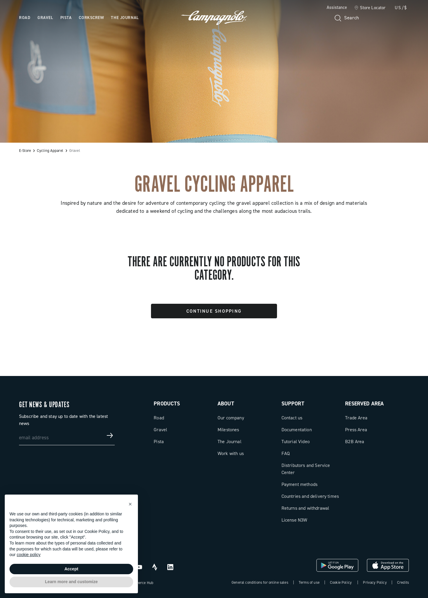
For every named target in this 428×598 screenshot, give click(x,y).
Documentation (296, 430)
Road (159, 418)
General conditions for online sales (260, 582)
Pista (159, 441)
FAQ (285, 453)
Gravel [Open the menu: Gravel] (45, 18)
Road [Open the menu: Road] (24, 18)
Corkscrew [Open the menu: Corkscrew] (91, 18)
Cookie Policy (341, 582)
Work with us (231, 453)
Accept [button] (71, 568)
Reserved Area (364, 403)
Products (167, 403)
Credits (403, 582)
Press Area (356, 430)
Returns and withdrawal (305, 508)
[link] (370, 8)
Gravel (160, 430)
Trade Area (356, 418)
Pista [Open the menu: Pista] (66, 18)
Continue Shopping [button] (214, 311)
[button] (130, 504)
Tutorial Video (295, 441)
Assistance (337, 7)
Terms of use (309, 582)
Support (292, 403)
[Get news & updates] (110, 435)
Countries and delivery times (310, 496)
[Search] (346, 18)
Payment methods (299, 484)
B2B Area (354, 441)
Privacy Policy (374, 582)
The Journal (229, 441)
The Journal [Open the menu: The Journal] (125, 18)
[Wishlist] (375, 18)
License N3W (294, 520)
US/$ (401, 7)
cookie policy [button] (28, 554)
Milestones (228, 430)
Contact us (292, 418)
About (226, 403)
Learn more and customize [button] (71, 581)
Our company (231, 418)
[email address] (67, 435)
